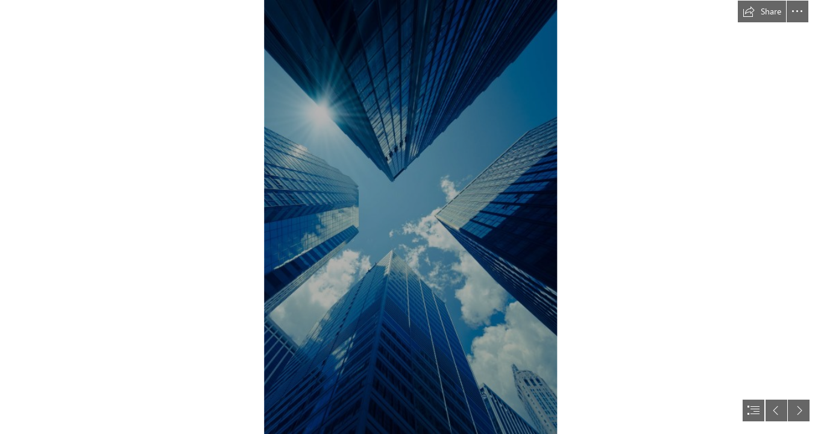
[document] (410, 217)
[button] (762, 11)
